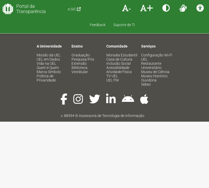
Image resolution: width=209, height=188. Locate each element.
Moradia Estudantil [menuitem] (121, 39)
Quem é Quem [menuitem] (48, 52)
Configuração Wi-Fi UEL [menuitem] (156, 41)
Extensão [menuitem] (79, 48)
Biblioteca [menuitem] (79, 52)
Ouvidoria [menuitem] (149, 64)
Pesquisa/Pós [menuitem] (83, 44)
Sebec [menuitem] (146, 69)
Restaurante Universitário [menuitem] (151, 50)
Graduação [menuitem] (81, 39)
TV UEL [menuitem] (112, 60)
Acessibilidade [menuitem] (117, 52)
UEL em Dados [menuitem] (48, 44)
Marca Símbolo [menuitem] (49, 56)
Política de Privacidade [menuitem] (46, 62)
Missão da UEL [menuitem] (48, 39)
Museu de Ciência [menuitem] (155, 56)
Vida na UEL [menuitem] (46, 48)
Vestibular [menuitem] (80, 56)
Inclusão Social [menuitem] (118, 48)
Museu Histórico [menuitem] (154, 60)
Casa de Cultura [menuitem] (119, 44)
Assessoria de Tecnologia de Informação (111, 100)
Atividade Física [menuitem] (119, 56)
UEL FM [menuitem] (112, 64)
